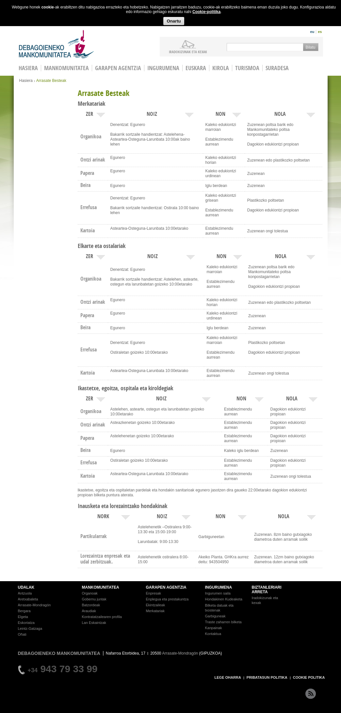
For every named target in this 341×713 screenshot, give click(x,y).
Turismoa (247, 68)
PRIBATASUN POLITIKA (267, 677)
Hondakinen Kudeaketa (223, 599)
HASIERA (28, 68)
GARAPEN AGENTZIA (166, 587)
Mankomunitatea (66, 68)
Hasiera (26, 80)
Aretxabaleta (28, 599)
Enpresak (153, 593)
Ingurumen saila (218, 593)
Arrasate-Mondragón (34, 605)
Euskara (196, 68)
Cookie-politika (206, 11)
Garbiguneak (215, 616)
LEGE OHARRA (228, 677)
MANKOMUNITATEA (100, 587)
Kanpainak (213, 628)
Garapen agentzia (118, 68)
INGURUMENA (218, 587)
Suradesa (277, 68)
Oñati (22, 634)
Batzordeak (91, 605)
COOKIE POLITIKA (309, 677)
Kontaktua (213, 634)
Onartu (174, 21)
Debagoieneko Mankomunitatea (56, 44)
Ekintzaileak (155, 605)
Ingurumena (163, 68)
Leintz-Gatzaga (30, 628)
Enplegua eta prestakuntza (167, 599)
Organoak (90, 593)
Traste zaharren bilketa (223, 622)
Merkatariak (155, 611)
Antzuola (25, 593)
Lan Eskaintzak (94, 623)
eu (312, 32)
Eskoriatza (26, 623)
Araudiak (89, 611)
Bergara (24, 611)
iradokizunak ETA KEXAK (188, 51)
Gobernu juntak (94, 599)
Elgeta (23, 617)
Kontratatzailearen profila (102, 617)
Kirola (220, 68)
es (320, 32)
